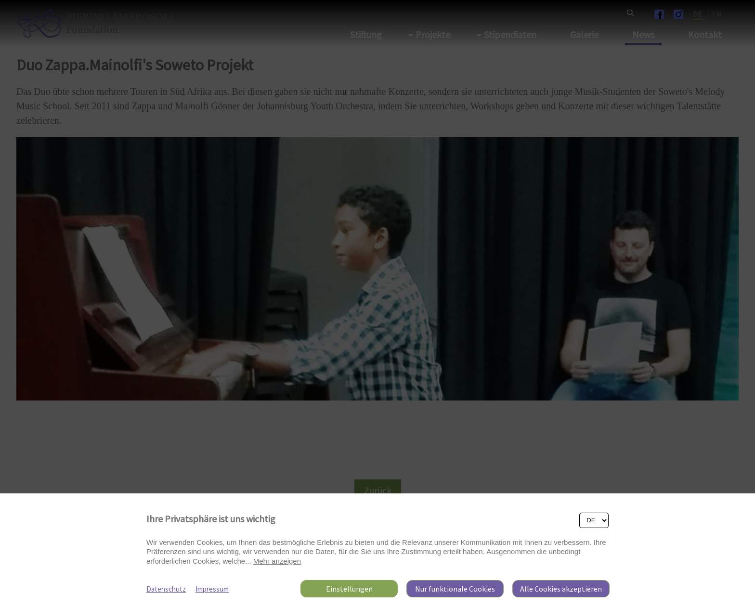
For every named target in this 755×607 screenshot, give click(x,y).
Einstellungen (349, 589)
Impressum (212, 589)
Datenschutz (166, 589)
